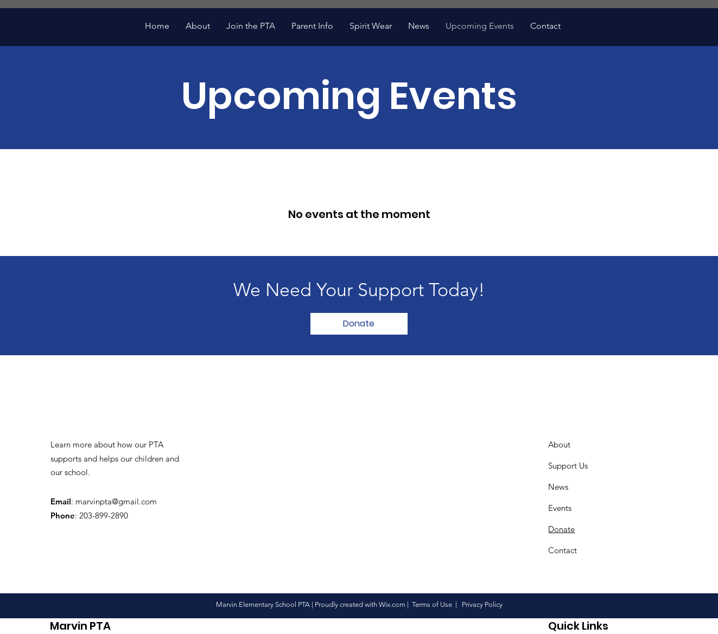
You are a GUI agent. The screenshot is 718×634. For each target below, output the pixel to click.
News (558, 487)
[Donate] (359, 324)
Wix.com (392, 604)
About (559, 444)
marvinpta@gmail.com (116, 501)
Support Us (568, 465)
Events (559, 508)
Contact (562, 550)
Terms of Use (432, 604)
